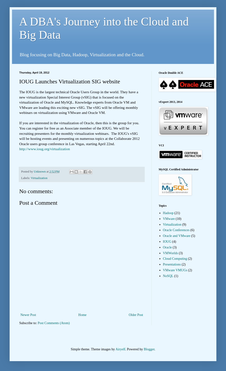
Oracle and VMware (176, 236)
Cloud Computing (175, 258)
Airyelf (120, 349)
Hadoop (168, 213)
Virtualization (39, 178)
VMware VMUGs (175, 270)
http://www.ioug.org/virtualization (44, 149)
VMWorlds (170, 253)
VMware (169, 219)
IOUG (167, 241)
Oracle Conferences (176, 230)
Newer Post (28, 315)
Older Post (136, 315)
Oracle (167, 247)
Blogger (149, 349)
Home (82, 315)
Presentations (172, 264)
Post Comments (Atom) (54, 323)
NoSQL (168, 276)
